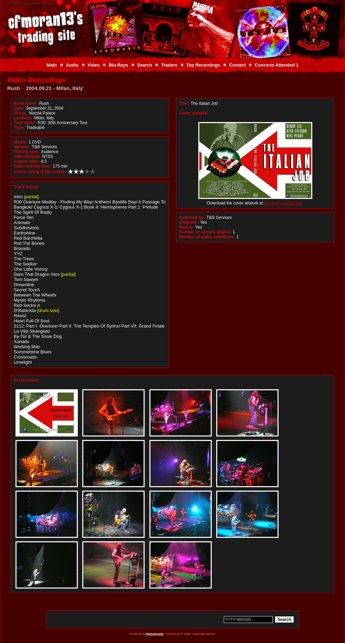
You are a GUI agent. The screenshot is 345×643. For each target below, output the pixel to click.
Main (51, 65)
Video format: (27, 156)
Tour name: (25, 122)
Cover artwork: (193, 113)
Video (93, 65)
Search (144, 65)
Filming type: (27, 151)
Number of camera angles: (205, 232)
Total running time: (32, 166)
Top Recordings (203, 65)
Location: (23, 117)
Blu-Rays (118, 65)
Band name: (26, 103)
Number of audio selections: (206, 236)
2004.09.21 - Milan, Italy (54, 88)
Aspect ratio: (26, 161)
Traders (169, 65)
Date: (19, 108)
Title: (184, 103)
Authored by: (192, 217)
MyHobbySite (155, 633)
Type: (19, 127)
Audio (72, 65)
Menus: (186, 227)
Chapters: (188, 222)
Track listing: (26, 186)
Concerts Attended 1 (277, 65)
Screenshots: (27, 380)
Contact (237, 65)
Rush (13, 88)
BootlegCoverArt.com (283, 203)
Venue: (20, 113)
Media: (20, 142)
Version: (22, 146)
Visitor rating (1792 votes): (40, 171)
